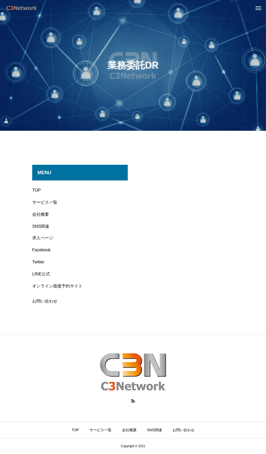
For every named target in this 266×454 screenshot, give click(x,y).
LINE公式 (41, 274)
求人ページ (42, 238)
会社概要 (40, 214)
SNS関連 (40, 226)
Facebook (41, 250)
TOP (36, 190)
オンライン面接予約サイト (57, 286)
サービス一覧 (44, 202)
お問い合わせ (44, 301)
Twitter (38, 262)
